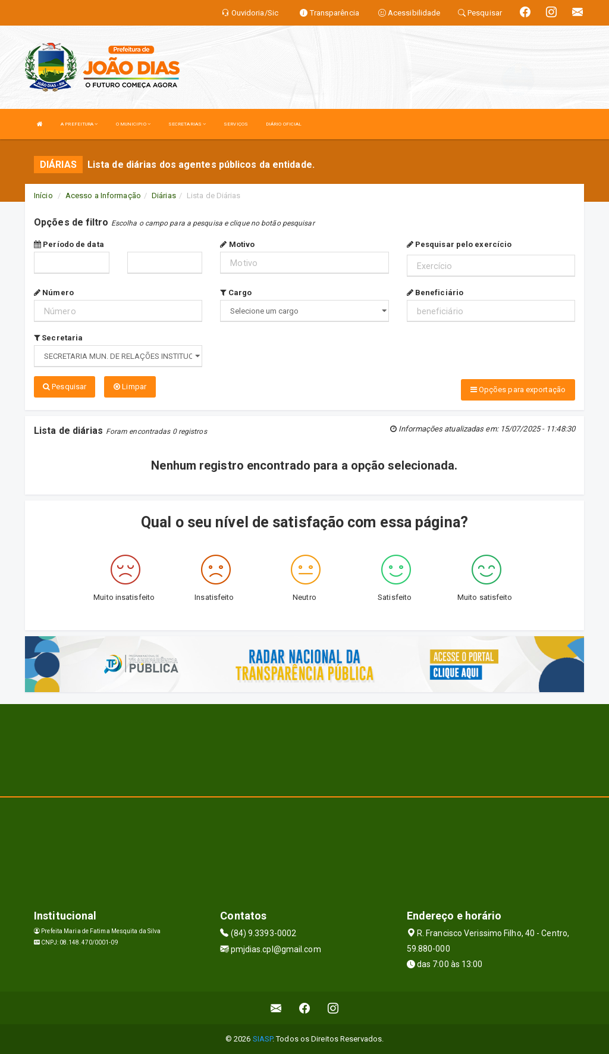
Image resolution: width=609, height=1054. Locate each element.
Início (43, 195)
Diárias (164, 195)
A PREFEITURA (79, 124)
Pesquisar (64, 386)
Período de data (69, 244)
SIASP (263, 1038)
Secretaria (58, 337)
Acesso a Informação (103, 195)
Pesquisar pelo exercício (459, 244)
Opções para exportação (518, 389)
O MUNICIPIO (133, 124)
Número (54, 292)
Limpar (130, 386)
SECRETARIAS (187, 124)
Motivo (237, 244)
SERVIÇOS (236, 124)
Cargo (236, 292)
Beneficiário (435, 292)
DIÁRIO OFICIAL (284, 124)
